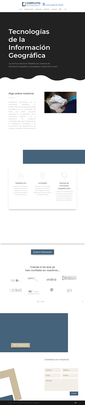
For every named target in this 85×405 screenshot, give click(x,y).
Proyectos (46, 9)
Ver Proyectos (20, 344)
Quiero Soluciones (42, 251)
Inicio (20, 9)
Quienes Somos (28, 9)
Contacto (54, 9)
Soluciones (38, 9)
